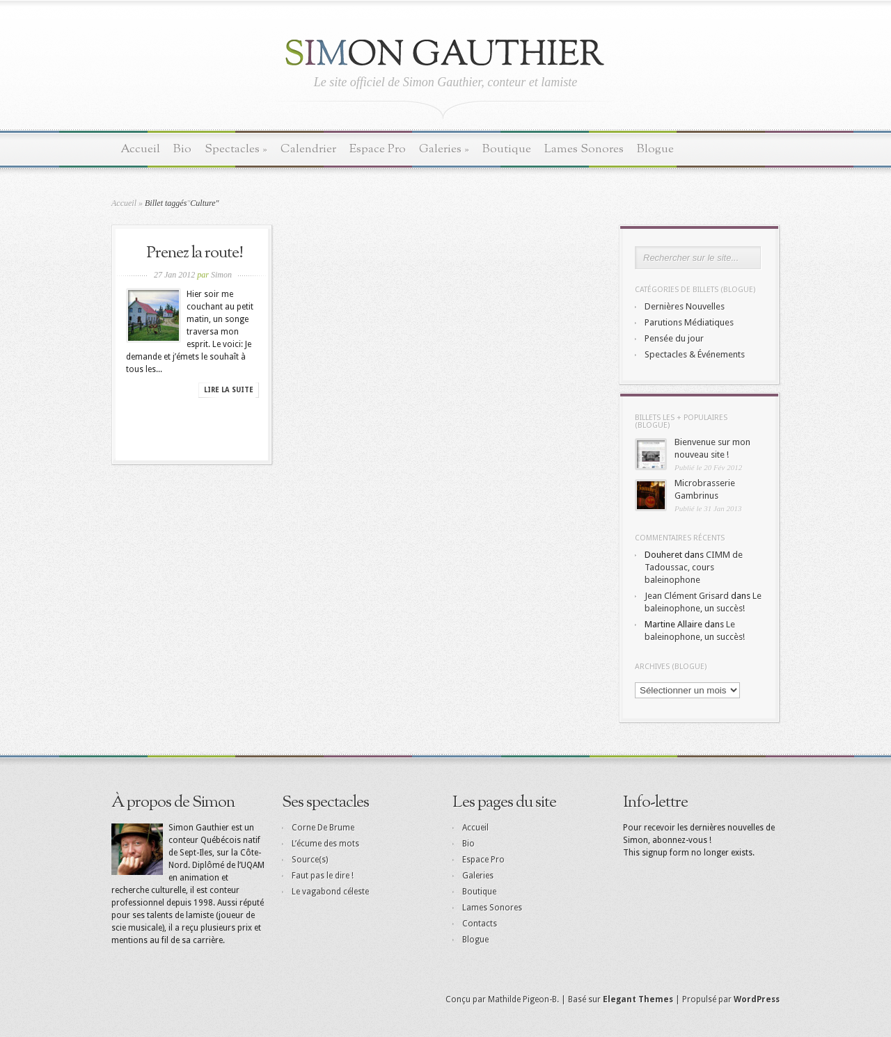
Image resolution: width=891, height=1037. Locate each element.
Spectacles (236, 149)
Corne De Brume (323, 828)
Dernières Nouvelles (685, 306)
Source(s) (310, 860)
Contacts (479, 924)
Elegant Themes (638, 999)
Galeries (444, 149)
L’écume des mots (325, 844)
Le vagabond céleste (330, 892)
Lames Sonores (584, 149)
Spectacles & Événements (695, 354)
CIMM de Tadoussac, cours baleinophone (694, 567)
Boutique (506, 149)
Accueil (140, 149)
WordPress (757, 999)
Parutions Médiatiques (689, 322)
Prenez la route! (194, 253)
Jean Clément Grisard (687, 595)
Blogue (655, 149)
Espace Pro (377, 149)
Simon (221, 275)
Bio (182, 149)
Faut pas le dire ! (323, 876)
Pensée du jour (674, 338)
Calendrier (308, 149)
